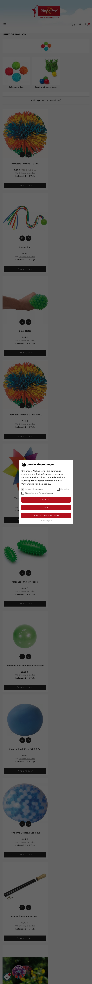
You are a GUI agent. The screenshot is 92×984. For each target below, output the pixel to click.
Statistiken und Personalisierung (37, 493)
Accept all (46, 500)
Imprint (49, 521)
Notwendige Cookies (32, 489)
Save (46, 508)
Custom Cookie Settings (46, 515)
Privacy (42, 521)
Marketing (63, 489)
